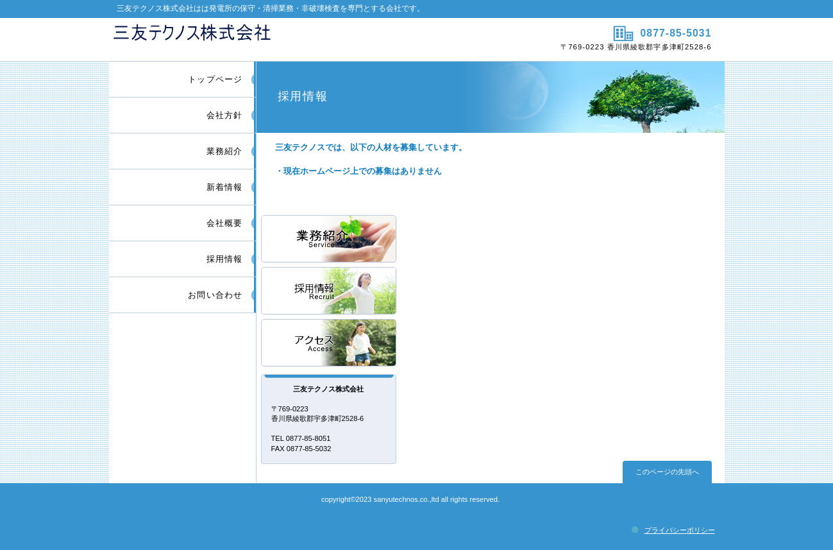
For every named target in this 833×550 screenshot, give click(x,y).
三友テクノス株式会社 (261, 39)
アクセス (329, 343)
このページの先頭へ (667, 472)
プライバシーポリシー (679, 530)
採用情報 (329, 291)
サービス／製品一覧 (329, 239)
